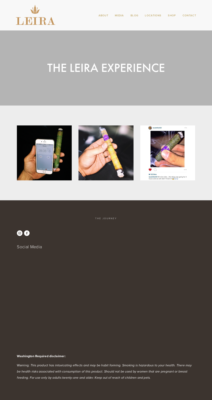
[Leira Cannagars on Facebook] (27, 233)
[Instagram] (19, 233)
